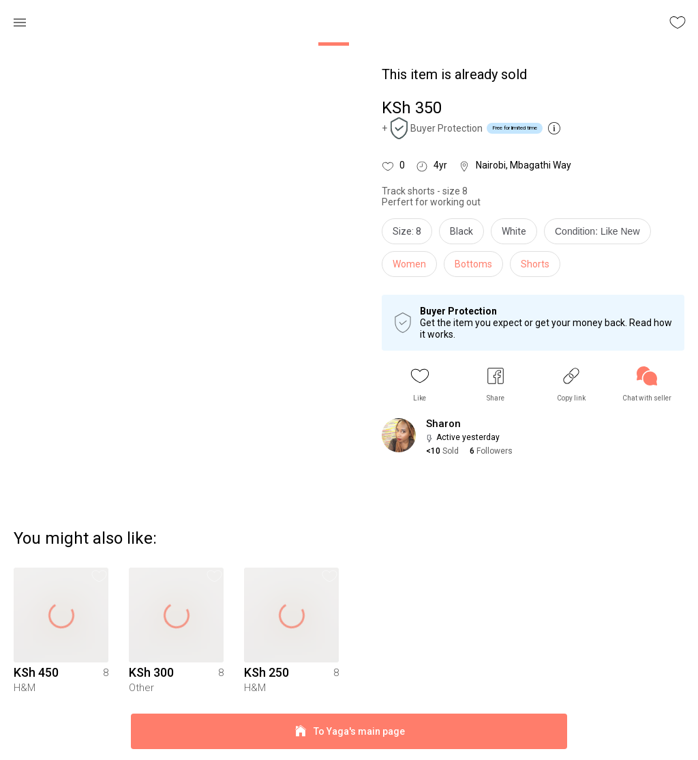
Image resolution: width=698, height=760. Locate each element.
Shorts (535, 264)
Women (409, 264)
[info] (601, 234)
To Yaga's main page (349, 732)
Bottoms (473, 264)
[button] (420, 384)
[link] (646, 384)
